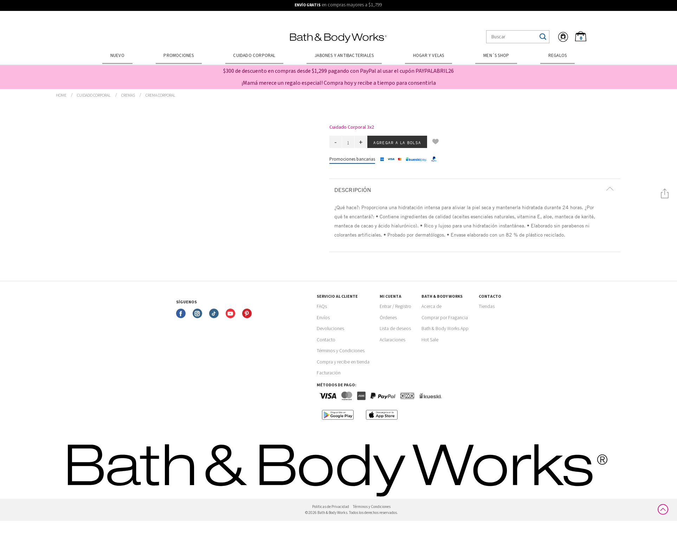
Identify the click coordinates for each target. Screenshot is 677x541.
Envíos (323, 317)
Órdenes (388, 317)
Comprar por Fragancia (444, 317)
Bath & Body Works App (445, 328)
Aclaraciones (392, 339)
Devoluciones (330, 328)
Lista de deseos (395, 328)
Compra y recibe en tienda (343, 362)
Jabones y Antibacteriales (344, 55)
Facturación (329, 372)
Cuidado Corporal (254, 55)
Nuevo (117, 55)
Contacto (326, 339)
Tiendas (487, 306)
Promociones (178, 55)
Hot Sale (429, 339)
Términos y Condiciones (341, 350)
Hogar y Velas (428, 55)
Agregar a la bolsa (397, 142)
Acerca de (431, 306)
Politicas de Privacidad (330, 506)
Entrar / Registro (395, 306)
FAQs (322, 306)
